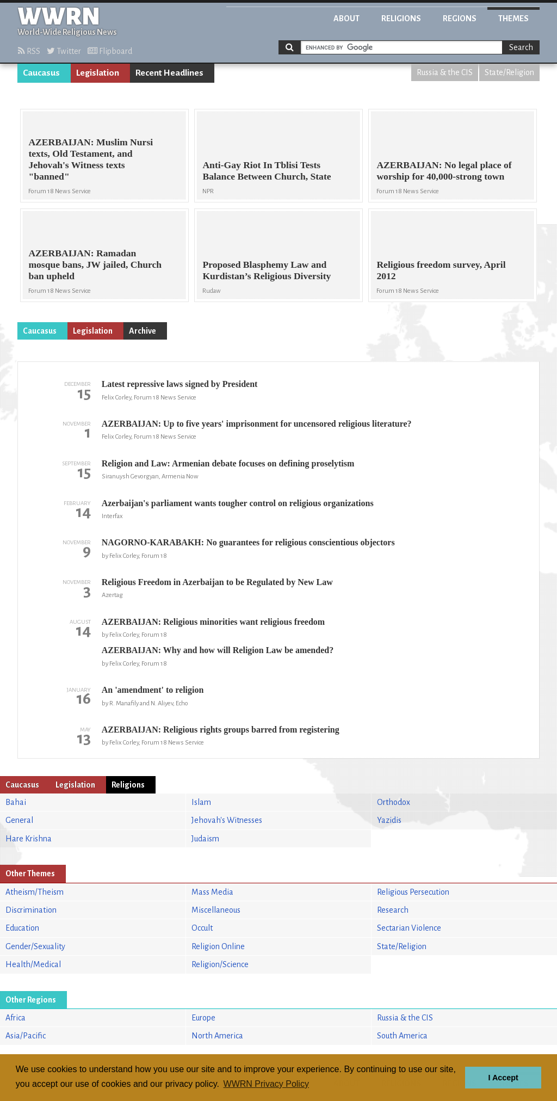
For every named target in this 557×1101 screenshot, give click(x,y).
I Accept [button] (503, 1077)
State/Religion (509, 72)
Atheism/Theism (34, 892)
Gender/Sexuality (35, 946)
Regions (459, 18)
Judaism (205, 838)
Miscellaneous (215, 910)
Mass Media (212, 892)
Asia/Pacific (25, 1035)
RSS (29, 51)
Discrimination (31, 910)
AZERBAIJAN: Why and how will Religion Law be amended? (217, 650)
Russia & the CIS (445, 72)
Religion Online (218, 946)
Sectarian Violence (409, 928)
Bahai (15, 802)
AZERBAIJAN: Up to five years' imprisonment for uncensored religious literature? (257, 423)
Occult (202, 928)
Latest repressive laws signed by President (180, 384)
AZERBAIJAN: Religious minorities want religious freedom (213, 621)
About (346, 18)
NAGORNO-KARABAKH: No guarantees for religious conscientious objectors (248, 542)
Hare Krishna (28, 838)
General (19, 820)
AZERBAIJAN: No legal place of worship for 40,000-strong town (443, 170)
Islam (201, 802)
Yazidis (389, 820)
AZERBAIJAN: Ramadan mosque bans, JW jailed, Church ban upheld (95, 264)
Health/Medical (33, 964)
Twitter (64, 51)
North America (217, 1035)
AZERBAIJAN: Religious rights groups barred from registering (220, 729)
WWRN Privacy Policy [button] (266, 1083)
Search (521, 47)
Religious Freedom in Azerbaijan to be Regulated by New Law (217, 582)
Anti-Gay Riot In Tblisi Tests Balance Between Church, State (266, 170)
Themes (513, 18)
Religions (401, 18)
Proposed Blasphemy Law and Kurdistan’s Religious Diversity (266, 270)
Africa (15, 1017)
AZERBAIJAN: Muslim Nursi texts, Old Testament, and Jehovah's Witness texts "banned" (90, 159)
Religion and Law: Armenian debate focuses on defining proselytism (228, 463)
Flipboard (110, 51)
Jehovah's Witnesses (226, 820)
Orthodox (393, 802)
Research (393, 910)
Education (22, 928)
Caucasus (41, 73)
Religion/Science (220, 964)
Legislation (97, 73)
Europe (203, 1017)
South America (402, 1035)
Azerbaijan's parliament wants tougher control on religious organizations (238, 503)
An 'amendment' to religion (153, 689)
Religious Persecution (413, 892)
